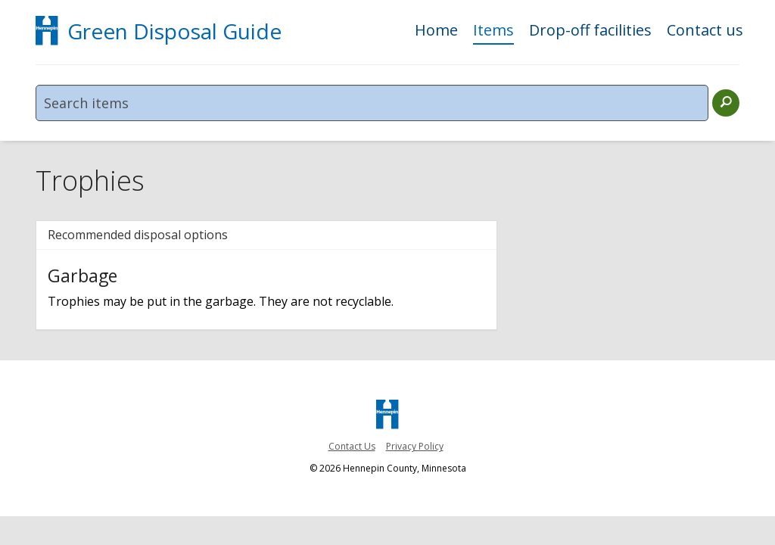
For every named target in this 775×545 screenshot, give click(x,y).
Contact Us (351, 446)
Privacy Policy (415, 446)
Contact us (705, 31)
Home (436, 31)
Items (493, 31)
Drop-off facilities (590, 31)
